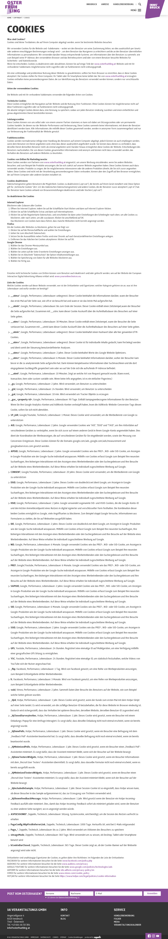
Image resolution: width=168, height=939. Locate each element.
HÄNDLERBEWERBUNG (123, 4)
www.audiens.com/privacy (75, 864)
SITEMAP (63, 937)
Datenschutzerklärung (68, 898)
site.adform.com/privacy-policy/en (77, 870)
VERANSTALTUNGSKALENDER (127, 925)
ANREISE (105, 4)
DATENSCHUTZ (46, 937)
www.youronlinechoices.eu (68, 276)
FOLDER (117, 919)
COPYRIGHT (17, 18)
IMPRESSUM (35, 937)
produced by (93, 937)
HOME (9, 18)
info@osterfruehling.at (18, 928)
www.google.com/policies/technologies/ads (91, 867)
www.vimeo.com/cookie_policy (74, 873)
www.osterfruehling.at (105, 64)
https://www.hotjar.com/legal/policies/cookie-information (88, 876)
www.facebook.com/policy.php (77, 861)
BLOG (63, 919)
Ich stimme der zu (63, 898)
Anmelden (152, 893)
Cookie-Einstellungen (75, 937)
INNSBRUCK (91, 4)
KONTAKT (65, 916)
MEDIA (117, 922)
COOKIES (55, 937)
